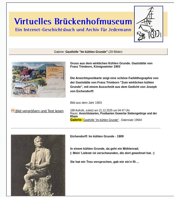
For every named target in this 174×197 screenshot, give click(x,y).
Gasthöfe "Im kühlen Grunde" (101, 119)
